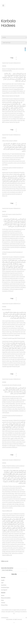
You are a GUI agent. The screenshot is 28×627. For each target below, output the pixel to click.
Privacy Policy (4, 605)
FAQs (2, 600)
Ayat (2, 582)
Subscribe (14, 574)
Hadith (2, 580)
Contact (3, 602)
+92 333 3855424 (21, 617)
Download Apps (5, 587)
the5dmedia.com (12, 617)
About (2, 595)
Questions (3, 585)
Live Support (4, 589)
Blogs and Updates (5, 597)
